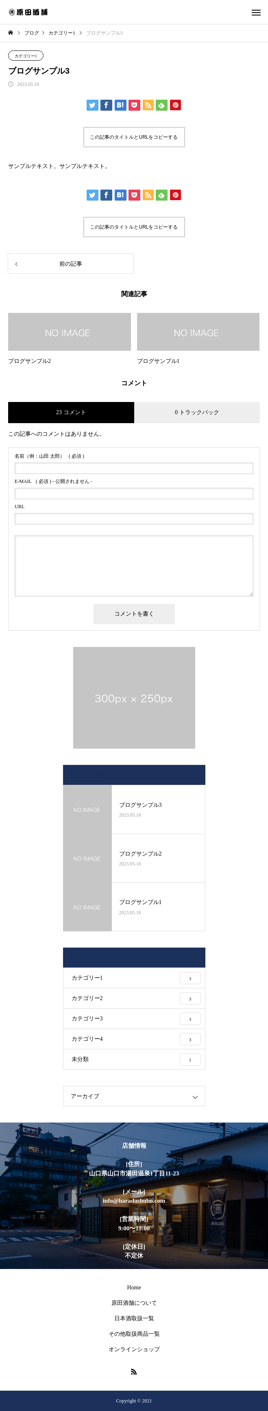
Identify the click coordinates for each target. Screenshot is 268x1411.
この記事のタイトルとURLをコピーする (134, 137)
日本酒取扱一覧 (134, 1318)
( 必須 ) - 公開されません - (53, 481)
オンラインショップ (134, 1349)
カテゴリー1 (26, 56)
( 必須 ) (49, 456)
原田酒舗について (134, 1303)
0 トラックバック (197, 412)
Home (134, 1287)
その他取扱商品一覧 (134, 1334)
